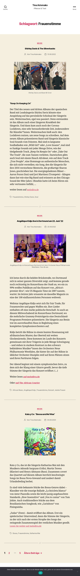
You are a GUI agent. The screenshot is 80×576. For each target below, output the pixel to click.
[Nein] (77, 571)
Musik (40, 44)
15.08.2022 (51, 55)
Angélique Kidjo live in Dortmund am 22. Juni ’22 (40, 222)
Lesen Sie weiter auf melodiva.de (27, 527)
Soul (36, 197)
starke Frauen (61, 391)
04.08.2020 (51, 421)
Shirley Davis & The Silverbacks (40, 49)
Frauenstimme (18, 197)
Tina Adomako (40, 5)
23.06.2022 (51, 228)
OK (40, 573)
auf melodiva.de (32, 377)
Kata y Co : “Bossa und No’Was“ (40, 415)
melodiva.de (33, 190)
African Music (18, 391)
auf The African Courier (29, 383)
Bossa (15, 534)
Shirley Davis (29, 197)
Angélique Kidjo (30, 391)
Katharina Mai (35, 534)
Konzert (52, 391)
